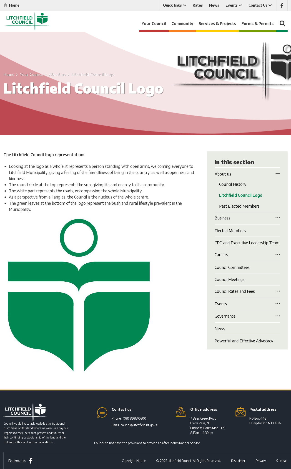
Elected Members (230, 230)
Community (182, 23)
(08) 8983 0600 (134, 418)
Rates (198, 5)
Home (14, 5)
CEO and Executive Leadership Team (247, 242)
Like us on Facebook (282, 5)
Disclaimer (238, 461)
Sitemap (282, 461)
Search (282, 25)
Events (232, 5)
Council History (232, 184)
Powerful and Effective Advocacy (244, 339)
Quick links (172, 5)
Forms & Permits (257, 23)
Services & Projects (217, 23)
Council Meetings (230, 278)
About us (57, 74)
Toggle (278, 173)
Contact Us (257, 5)
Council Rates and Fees (235, 290)
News (214, 5)
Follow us (17, 460)
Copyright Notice (134, 461)
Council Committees (232, 266)
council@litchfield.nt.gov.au (140, 425)
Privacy (261, 461)
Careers (221, 254)
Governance (225, 314)
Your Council (154, 23)
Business (222, 217)
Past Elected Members (239, 205)
